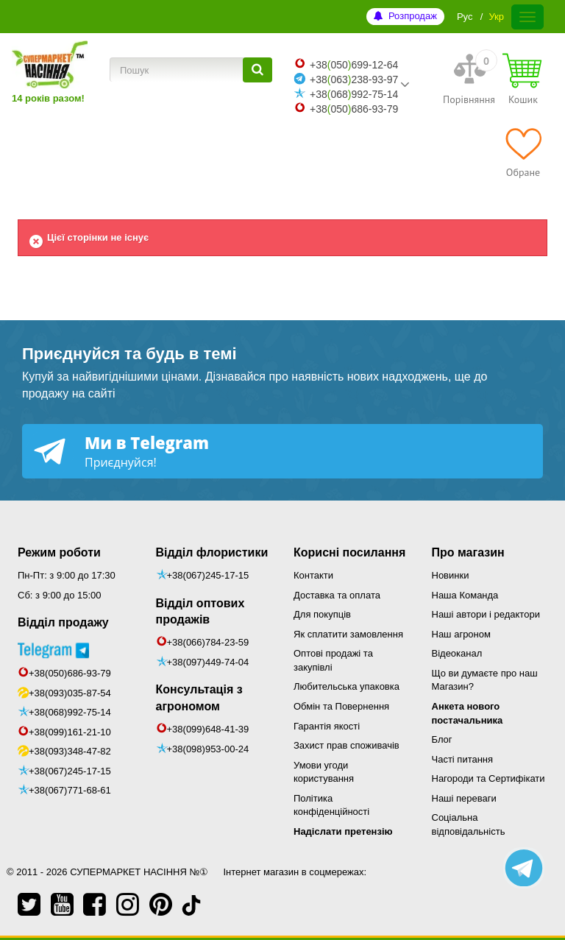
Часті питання (463, 759)
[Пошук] (257, 69)
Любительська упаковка (346, 686)
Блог (442, 739)
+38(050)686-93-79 (70, 673)
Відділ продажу (63, 622)
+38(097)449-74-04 (208, 662)
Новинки (450, 575)
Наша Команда (465, 595)
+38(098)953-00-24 (208, 749)
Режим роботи (59, 552)
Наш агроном (461, 634)
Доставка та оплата (337, 595)
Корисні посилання (349, 552)
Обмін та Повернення (341, 706)
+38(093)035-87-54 (70, 693)
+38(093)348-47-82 (70, 751)
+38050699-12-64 (354, 65)
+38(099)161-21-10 (70, 732)
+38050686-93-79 (354, 109)
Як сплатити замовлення (348, 634)
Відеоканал (457, 653)
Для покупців (322, 614)
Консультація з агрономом (199, 698)
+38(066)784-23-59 (208, 642)
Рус (465, 16)
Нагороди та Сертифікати (488, 778)
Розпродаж (412, 15)
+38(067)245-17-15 (70, 771)
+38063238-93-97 (354, 79)
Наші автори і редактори (486, 614)
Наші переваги (464, 798)
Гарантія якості (327, 726)
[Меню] (527, 16)
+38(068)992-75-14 (70, 712)
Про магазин (468, 552)
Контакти (313, 575)
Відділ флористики (212, 552)
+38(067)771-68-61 (70, 790)
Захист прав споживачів (346, 745)
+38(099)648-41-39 (208, 729)
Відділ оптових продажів (200, 611)
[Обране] (523, 152)
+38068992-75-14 (354, 94)
